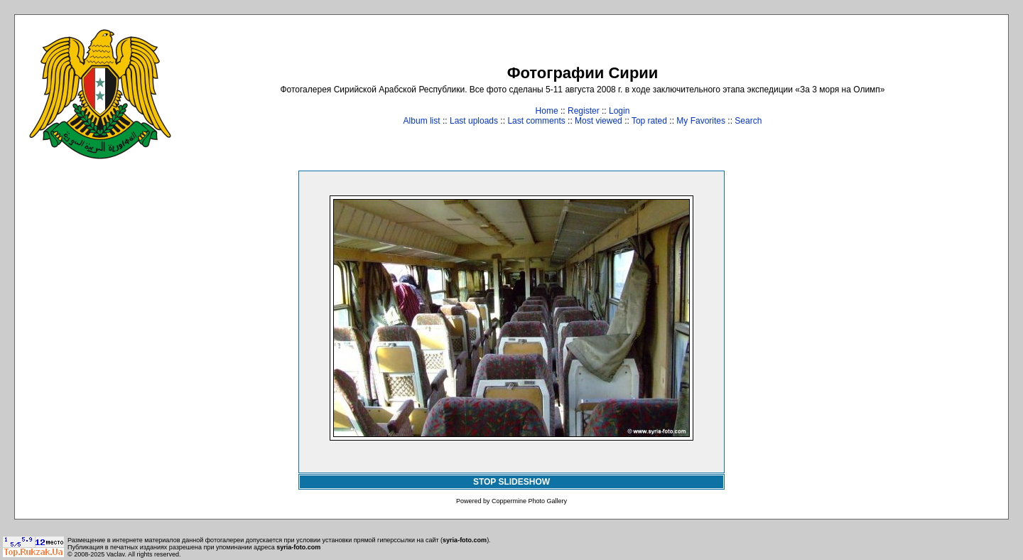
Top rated (649, 121)
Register (584, 111)
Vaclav (116, 554)
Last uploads (474, 121)
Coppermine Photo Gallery (529, 501)
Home (547, 111)
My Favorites (700, 121)
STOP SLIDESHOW (511, 482)
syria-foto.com (465, 540)
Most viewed (598, 121)
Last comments (536, 121)
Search (748, 121)
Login (619, 111)
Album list (422, 121)
